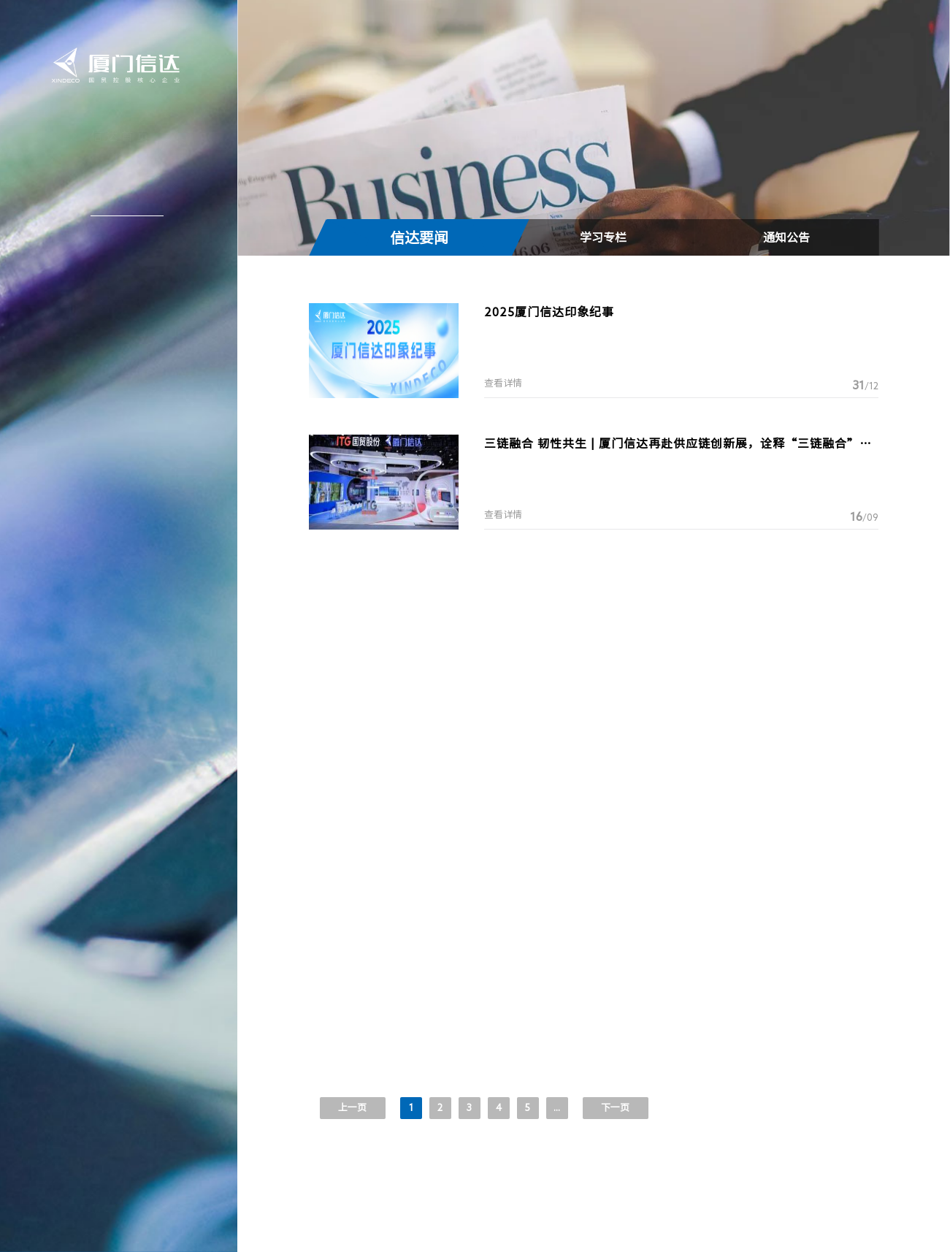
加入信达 (121, 300)
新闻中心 (121, 201)
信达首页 (121, 136)
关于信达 (121, 169)
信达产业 (121, 234)
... (556, 1107)
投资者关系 (120, 267)
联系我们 (121, 333)
